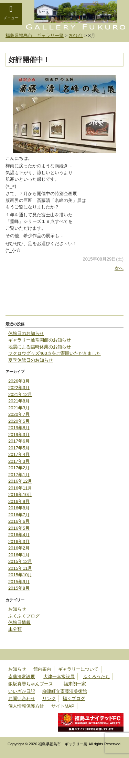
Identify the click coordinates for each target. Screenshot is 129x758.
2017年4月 (19, 454)
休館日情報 (19, 622)
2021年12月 (20, 394)
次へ (119, 268)
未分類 (15, 629)
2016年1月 (19, 554)
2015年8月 (19, 588)
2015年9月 (19, 581)
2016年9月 (19, 501)
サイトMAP (62, 706)
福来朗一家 (75, 683)
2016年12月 (20, 481)
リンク (49, 698)
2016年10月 (20, 494)
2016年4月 (19, 534)
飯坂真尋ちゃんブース (30, 683)
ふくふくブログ (24, 615)
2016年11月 (20, 488)
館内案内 (42, 669)
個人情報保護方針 (26, 706)
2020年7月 (19, 414)
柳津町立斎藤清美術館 (64, 691)
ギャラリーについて (78, 669)
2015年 (76, 35)
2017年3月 (19, 461)
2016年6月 (19, 521)
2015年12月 (20, 561)
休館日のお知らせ (26, 333)
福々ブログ (74, 698)
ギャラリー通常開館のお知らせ (39, 339)
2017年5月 (19, 447)
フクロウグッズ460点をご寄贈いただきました (54, 353)
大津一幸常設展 (59, 676)
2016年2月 (19, 548)
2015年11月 (20, 568)
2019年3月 (19, 434)
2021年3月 (19, 407)
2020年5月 (19, 421)
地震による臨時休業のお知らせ (39, 346)
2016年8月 (19, 507)
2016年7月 (19, 514)
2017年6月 (19, 441)
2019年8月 (19, 427)
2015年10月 (20, 574)
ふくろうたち (96, 676)
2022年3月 (19, 387)
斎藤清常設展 (21, 676)
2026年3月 (19, 381)
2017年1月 (19, 474)
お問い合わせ (21, 698)
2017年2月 (19, 467)
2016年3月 (19, 541)
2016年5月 (19, 528)
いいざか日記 (21, 691)
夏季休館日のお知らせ (30, 360)
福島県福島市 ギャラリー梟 (35, 35)
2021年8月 (19, 401)
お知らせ (17, 609)
